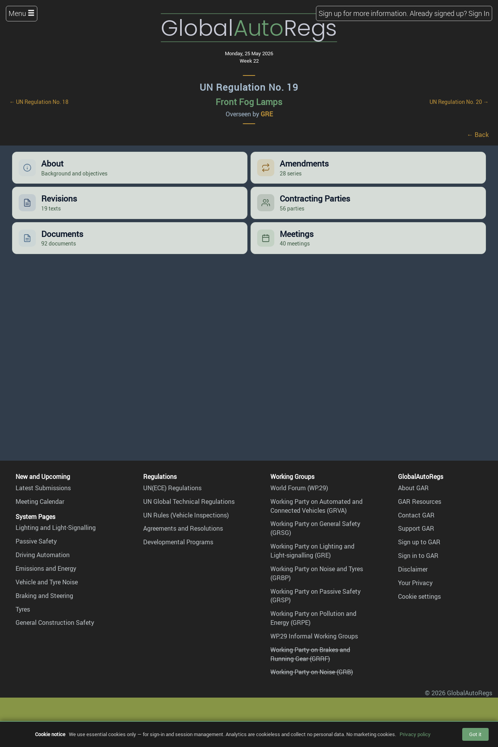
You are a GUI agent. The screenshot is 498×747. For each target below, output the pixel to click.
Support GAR (416, 528)
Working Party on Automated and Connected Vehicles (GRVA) (316, 506)
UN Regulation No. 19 (249, 87)
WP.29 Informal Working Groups (314, 636)
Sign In (478, 13)
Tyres (23, 609)
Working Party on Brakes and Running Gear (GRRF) (310, 654)
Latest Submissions (43, 488)
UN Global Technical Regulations (189, 501)
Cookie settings (419, 596)
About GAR (413, 488)
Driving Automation (43, 555)
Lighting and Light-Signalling (56, 527)
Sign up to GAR (419, 542)
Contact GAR (416, 515)
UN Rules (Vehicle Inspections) (186, 515)
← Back (478, 134)
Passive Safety (36, 541)
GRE (267, 114)
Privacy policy (415, 734)
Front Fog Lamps (249, 102)
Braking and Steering (44, 595)
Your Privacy (415, 583)
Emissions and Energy (46, 568)
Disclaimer (413, 569)
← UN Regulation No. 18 (38, 101)
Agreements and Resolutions (183, 528)
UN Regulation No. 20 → (459, 101)
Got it (475, 734)
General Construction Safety (55, 622)
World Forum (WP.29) (299, 488)
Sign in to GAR (418, 555)
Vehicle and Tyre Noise (47, 582)
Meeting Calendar (40, 501)
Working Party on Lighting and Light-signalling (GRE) (312, 550)
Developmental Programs (178, 542)
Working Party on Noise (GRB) (311, 672)
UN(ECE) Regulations (172, 488)
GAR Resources (419, 501)
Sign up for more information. (363, 13)
